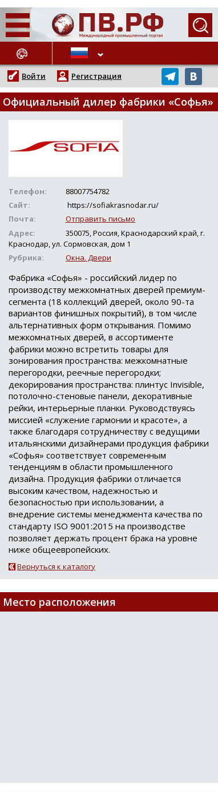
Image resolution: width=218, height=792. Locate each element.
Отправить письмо (100, 219)
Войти (34, 76)
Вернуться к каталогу (56, 566)
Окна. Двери (88, 257)
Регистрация (96, 76)
